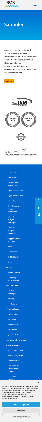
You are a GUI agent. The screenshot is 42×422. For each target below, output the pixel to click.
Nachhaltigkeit (12, 257)
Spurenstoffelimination (13, 335)
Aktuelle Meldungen (11, 292)
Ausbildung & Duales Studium (13, 279)
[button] (39, 382)
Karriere (9, 267)
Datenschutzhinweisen (9, 398)
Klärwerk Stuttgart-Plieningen (11, 230)
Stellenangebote (13, 272)
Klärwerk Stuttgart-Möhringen (11, 220)
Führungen (11, 299)
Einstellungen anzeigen (21, 417)
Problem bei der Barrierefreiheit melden (13, 369)
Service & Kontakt (12, 345)
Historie (10, 262)
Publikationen (12, 304)
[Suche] (38, 214)
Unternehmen (11, 172)
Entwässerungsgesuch (13, 355)
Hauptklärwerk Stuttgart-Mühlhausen (13, 209)
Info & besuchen (12, 286)
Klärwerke (11, 201)
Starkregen (11, 319)
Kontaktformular (13, 361)
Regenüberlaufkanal (13, 196)
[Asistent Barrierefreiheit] (38, 221)
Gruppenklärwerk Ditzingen (13, 240)
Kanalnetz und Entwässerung (12, 184)
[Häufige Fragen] (38, 207)
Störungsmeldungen (13, 350)
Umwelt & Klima (12, 314)
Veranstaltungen (13, 309)
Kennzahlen (11, 177)
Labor (9, 247)
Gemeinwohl (12, 252)
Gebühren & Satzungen (11, 378)
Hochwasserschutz (13, 325)
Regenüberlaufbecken (13, 191)
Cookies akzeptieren (21, 405)
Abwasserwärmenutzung (13, 340)
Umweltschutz (12, 330)
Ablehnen (21, 411)
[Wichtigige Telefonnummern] (38, 201)
